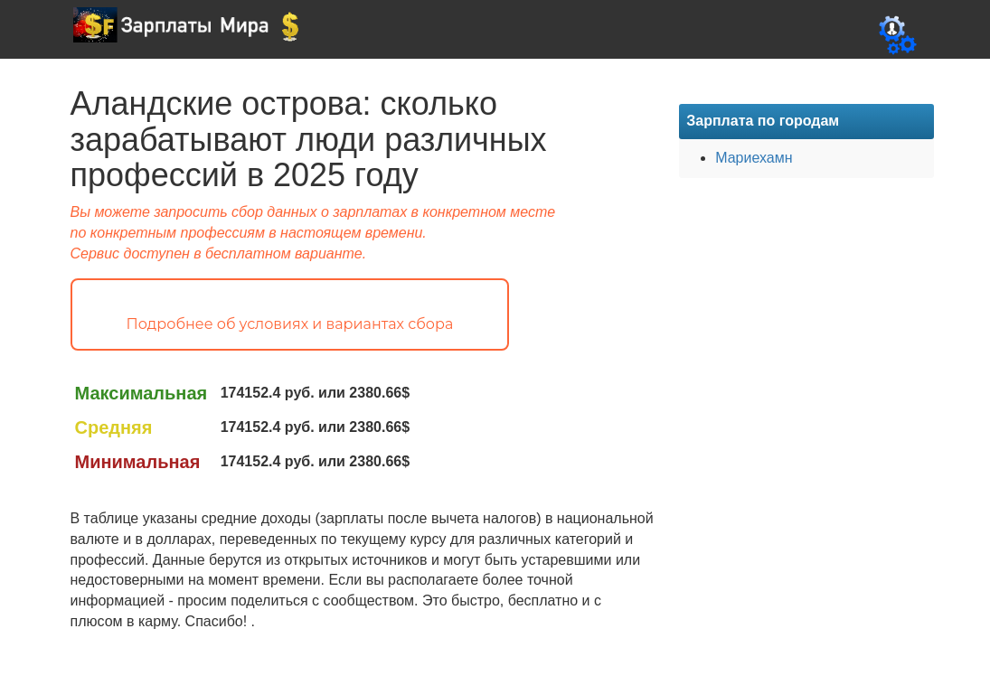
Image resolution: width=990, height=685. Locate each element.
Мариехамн (753, 157)
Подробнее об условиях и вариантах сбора (290, 324)
